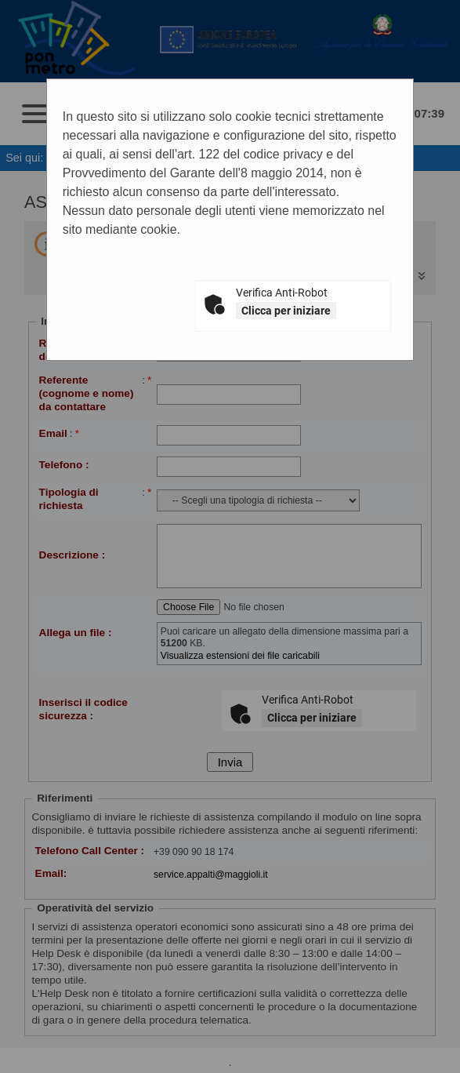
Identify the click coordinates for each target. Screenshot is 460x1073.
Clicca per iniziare (286, 310)
